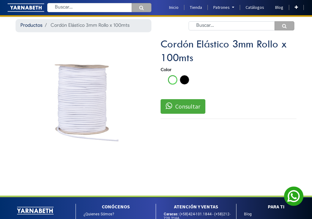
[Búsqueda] (141, 7)
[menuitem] (174, 7)
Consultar (183, 106)
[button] (296, 7)
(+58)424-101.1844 (195, 214)
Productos (31, 25)
